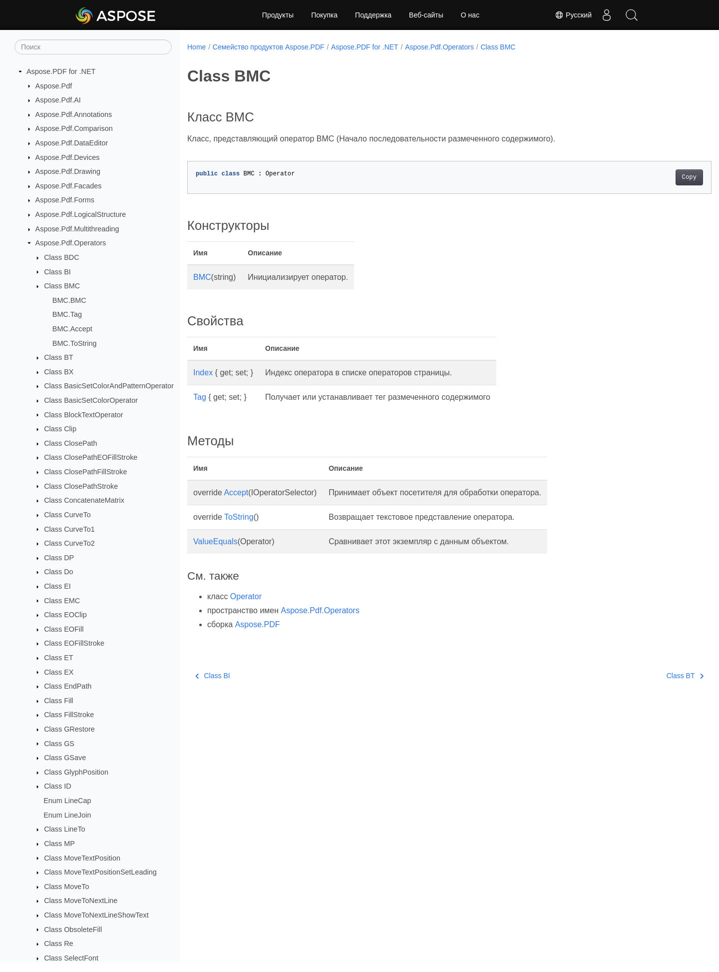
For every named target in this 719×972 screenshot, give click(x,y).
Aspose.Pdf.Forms (64, 200)
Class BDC (61, 257)
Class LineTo (64, 829)
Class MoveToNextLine (80, 901)
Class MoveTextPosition (82, 858)
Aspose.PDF (257, 624)
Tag (199, 397)
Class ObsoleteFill (73, 930)
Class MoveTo (66, 887)
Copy (653, 177)
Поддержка (373, 15)
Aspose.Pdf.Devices (67, 157)
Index (203, 372)
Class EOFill (63, 629)
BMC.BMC (69, 300)
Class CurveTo (67, 515)
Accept (236, 492)
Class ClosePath (70, 443)
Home (196, 47)
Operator (246, 596)
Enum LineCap (67, 801)
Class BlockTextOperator (83, 415)
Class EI (57, 586)
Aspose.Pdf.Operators (70, 243)
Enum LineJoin (67, 815)
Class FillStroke (69, 715)
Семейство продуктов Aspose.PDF (269, 47)
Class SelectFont (71, 958)
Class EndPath (67, 686)
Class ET (58, 658)
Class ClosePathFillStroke (85, 472)
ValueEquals (215, 541)
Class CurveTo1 (69, 529)
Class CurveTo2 (69, 543)
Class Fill (58, 701)
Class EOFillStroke (74, 643)
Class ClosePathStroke (81, 486)
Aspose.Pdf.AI (58, 100)
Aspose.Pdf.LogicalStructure (80, 214)
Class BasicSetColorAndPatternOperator (109, 386)
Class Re (58, 944)
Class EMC (62, 601)
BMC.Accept (72, 329)
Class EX (58, 672)
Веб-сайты (426, 15)
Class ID (57, 786)
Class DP (59, 558)
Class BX (58, 372)
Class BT (58, 357)
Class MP (59, 844)
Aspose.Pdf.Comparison (74, 128)
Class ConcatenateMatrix (84, 500)
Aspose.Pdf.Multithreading (77, 229)
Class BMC (62, 286)
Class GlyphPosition (76, 772)
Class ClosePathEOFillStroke (90, 457)
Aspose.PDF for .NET (60, 71)
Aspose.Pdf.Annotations (73, 114)
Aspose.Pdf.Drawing (67, 171)
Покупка (324, 15)
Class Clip (60, 429)
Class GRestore (69, 729)
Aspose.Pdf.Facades (68, 186)
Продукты (278, 15)
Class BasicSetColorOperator (91, 400)
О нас (470, 15)
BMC (202, 277)
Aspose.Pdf (53, 86)
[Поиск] (93, 46)
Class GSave (65, 758)
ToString (239, 517)
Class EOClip (65, 615)
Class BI (57, 272)
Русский (573, 14)
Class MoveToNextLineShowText (96, 915)
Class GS (59, 744)
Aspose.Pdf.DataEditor (71, 143)
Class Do (58, 572)
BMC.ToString (74, 343)
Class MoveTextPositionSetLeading (100, 872)
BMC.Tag (67, 314)
